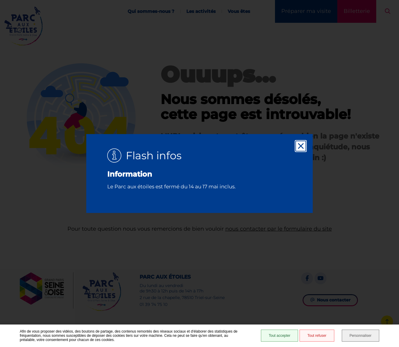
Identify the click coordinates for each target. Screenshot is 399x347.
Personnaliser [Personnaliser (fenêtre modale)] (360, 336)
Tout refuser (316, 336)
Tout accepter (279, 336)
